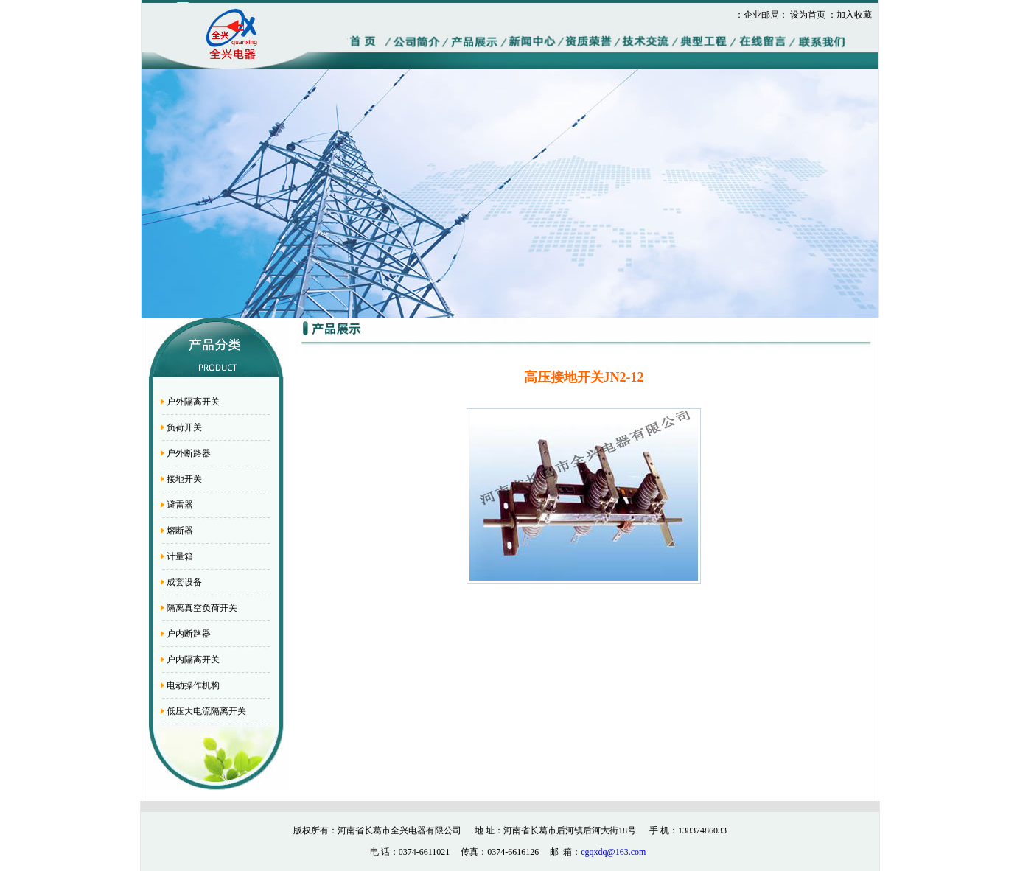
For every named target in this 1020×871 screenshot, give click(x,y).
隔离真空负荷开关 (202, 608)
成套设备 (184, 582)
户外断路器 (189, 453)
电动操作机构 (193, 685)
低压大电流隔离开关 (206, 711)
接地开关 (184, 479)
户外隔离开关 (193, 401)
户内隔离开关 (193, 659)
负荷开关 (184, 427)
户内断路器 (189, 634)
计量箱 (180, 556)
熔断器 (180, 530)
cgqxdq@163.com (613, 852)
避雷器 (180, 505)
